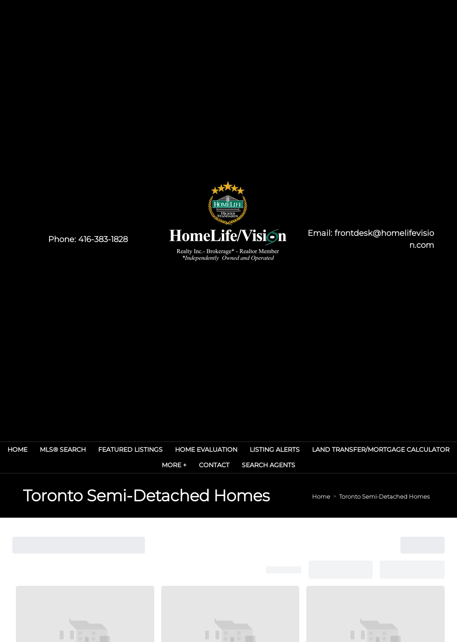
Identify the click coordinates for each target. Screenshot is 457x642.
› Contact (182, 476)
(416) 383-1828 (106, 492)
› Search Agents (260, 476)
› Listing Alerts (258, 457)
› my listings (186, 495)
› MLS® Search (258, 439)
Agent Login (415, 564)
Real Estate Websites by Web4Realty (374, 548)
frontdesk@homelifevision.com (133, 480)
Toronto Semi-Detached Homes (384, 150)
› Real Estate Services (194, 439)
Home (321, 150)
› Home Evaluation (194, 457)
